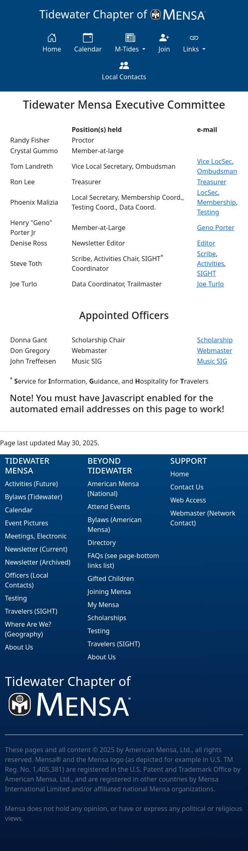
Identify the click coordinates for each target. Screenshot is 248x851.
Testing (208, 212)
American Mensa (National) (113, 488)
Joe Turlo (210, 283)
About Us (19, 647)
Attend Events (108, 506)
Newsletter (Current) (36, 549)
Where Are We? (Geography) (28, 629)
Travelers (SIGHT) (31, 611)
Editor (206, 243)
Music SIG (212, 361)
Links (192, 43)
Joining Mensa (109, 591)
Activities (210, 263)
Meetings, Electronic (36, 536)
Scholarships (106, 617)
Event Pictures (26, 522)
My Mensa (103, 604)
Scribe (206, 253)
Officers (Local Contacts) (26, 580)
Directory (101, 542)
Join (164, 43)
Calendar (88, 43)
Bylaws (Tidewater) (33, 496)
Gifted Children (110, 578)
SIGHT (206, 273)
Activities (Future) (31, 483)
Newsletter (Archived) (37, 562)
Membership (216, 202)
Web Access (188, 500)
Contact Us (186, 486)
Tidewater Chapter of (124, 14)
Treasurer (211, 181)
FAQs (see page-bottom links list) (123, 560)
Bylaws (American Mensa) (114, 524)
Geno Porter (216, 227)
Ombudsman (217, 171)
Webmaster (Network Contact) (203, 518)
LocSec (207, 192)
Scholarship (214, 339)
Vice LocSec (214, 161)
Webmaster (214, 350)
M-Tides (128, 43)
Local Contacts (124, 70)
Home (51, 43)
